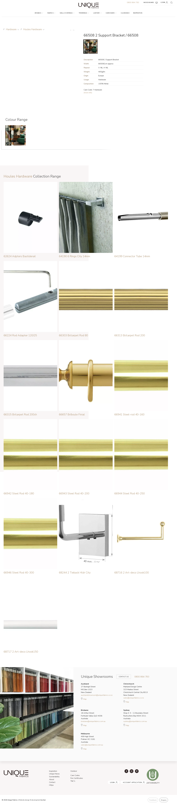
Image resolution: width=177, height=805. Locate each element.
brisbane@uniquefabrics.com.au (93, 721)
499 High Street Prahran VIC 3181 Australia (88, 737)
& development (35, 800)
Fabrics (51, 13)
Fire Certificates (76, 778)
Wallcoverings (67, 13)
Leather (97, 13)
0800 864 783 (133, 2)
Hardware (111, 13)
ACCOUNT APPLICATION (129, 781)
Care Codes (75, 775)
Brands (39, 13)
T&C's (72, 781)
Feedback (152, 800)
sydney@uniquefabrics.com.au (135, 721)
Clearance (125, 13)
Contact (52, 782)
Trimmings (84, 13)
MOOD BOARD (151, 2)
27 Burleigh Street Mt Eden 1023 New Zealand (88, 688)
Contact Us (122, 677)
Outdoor (73, 771)
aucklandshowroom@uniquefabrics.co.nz (97, 695)
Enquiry (163, 800)
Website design (24, 800)
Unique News (54, 774)
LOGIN (165, 2)
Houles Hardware (32, 29)
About (51, 779)
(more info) (88, 92)
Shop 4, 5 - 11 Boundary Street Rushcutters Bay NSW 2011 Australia (135, 714)
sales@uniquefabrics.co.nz (133, 698)
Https (51, 785)
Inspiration (137, 13)
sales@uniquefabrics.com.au (92, 745)
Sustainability (54, 776)
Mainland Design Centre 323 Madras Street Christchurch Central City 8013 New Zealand (135, 689)
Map (84, 698)
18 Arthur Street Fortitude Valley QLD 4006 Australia (91, 714)
